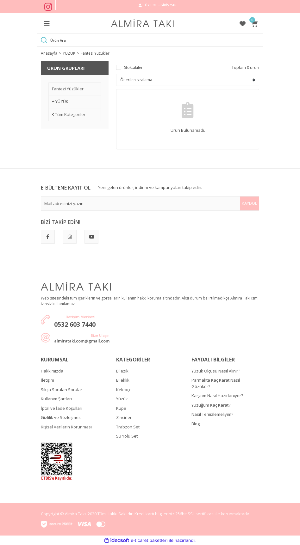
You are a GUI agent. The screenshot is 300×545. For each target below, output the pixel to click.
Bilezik (122, 371)
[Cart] (255, 23)
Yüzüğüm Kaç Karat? (210, 405)
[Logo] (142, 23)
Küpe (121, 408)
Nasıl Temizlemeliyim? (212, 414)
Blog (195, 424)
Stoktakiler (133, 67)
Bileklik (122, 380)
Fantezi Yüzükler (95, 53)
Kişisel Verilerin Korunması (66, 427)
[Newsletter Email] (150, 203)
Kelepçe (124, 389)
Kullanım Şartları (56, 399)
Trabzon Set (128, 427)
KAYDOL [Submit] (249, 203)
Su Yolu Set (127, 436)
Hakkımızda (52, 371)
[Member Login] (157, 5)
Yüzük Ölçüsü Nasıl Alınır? (215, 371)
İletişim (47, 380)
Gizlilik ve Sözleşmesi (61, 417)
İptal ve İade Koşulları (61, 408)
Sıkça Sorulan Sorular (61, 389)
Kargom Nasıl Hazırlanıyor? (217, 395)
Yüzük (122, 399)
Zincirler (124, 417)
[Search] (154, 40)
